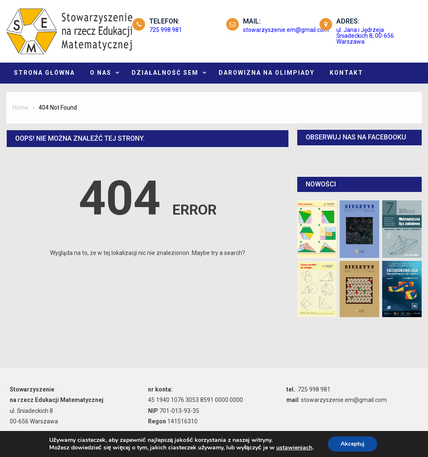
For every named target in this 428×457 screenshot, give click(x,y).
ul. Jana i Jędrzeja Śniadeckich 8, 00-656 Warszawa (365, 35)
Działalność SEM (165, 72)
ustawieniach (294, 448)
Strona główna (44, 72)
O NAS (100, 72)
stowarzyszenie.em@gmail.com (286, 29)
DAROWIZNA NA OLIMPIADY (266, 72)
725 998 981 (165, 29)
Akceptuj (353, 444)
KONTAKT (346, 72)
